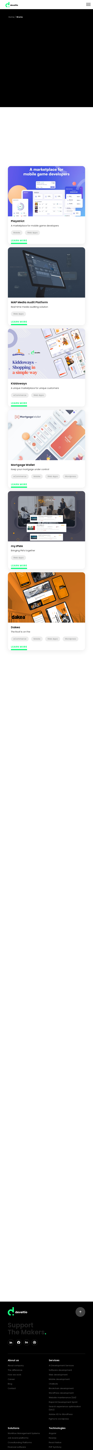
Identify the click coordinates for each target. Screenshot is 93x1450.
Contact (12, 1388)
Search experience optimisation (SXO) (65, 1408)
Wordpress (70, 476)
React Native (55, 1442)
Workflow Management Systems (24, 1433)
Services (54, 1360)
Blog (10, 1383)
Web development (58, 1374)
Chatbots (53, 1383)
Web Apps (32, 232)
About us (13, 1360)
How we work (14, 1374)
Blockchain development (61, 1388)
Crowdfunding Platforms (20, 1442)
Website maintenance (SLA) (62, 1397)
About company (16, 1365)
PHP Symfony (55, 1447)
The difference (15, 1370)
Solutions (13, 1428)
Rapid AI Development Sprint (63, 1402)
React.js (52, 1437)
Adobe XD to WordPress (61, 1414)
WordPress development (61, 1392)
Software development (60, 1370)
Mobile (16, 232)
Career (11, 1379)
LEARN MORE (19, 240)
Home (11, 17)
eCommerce (19, 395)
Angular (52, 1433)
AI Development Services (61, 1365)
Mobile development (59, 1379)
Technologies (57, 1428)
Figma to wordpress (59, 1418)
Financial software (17, 1447)
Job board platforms (18, 1437)
